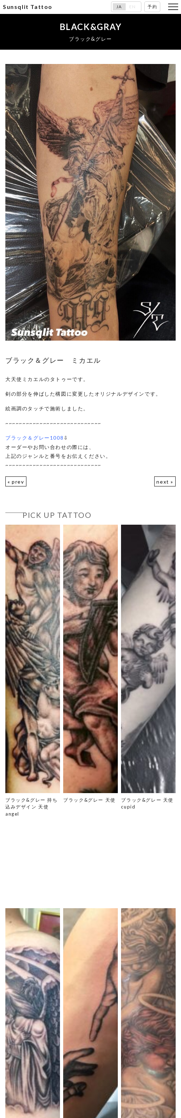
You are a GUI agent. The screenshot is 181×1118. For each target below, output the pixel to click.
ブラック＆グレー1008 (34, 438)
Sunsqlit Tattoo (27, 6)
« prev (15, 482)
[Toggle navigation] (173, 6)
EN (132, 7)
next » (165, 482)
